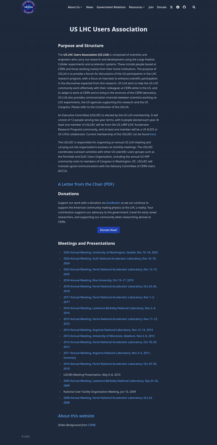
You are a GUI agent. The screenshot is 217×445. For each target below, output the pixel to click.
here (153, 134)
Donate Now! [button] (108, 230)
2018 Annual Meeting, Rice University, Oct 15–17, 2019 (98, 280)
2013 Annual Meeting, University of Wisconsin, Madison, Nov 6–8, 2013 (109, 336)
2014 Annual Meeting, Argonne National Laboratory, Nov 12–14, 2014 (108, 330)
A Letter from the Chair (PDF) (86, 184)
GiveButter (113, 203)
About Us (74, 7)
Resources (135, 7)
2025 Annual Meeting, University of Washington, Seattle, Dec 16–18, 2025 (111, 252)
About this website (76, 416)
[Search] (194, 7)
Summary (70, 358)
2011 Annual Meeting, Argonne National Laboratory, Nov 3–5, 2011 (107, 353)
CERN (91, 425)
